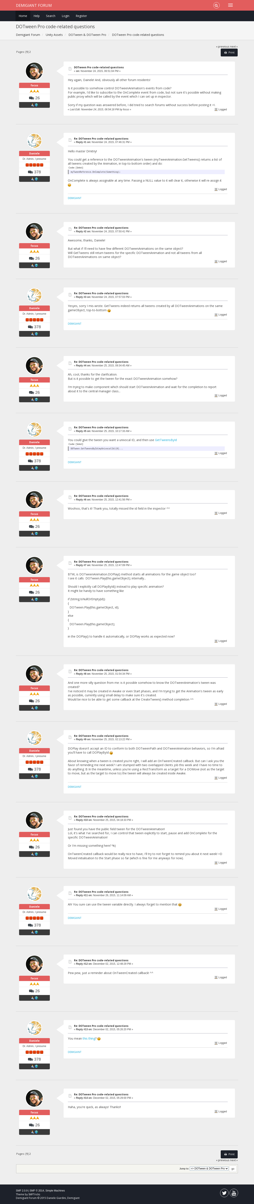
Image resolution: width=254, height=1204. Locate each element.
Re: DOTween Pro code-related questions (101, 138)
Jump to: (184, 1168)
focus (34, 85)
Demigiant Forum (34, 5)
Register (81, 16)
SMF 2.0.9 (22, 1190)
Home (23, 16)
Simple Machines (55, 1190)
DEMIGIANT (74, 198)
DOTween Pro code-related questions (99, 67)
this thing (89, 1038)
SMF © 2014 (37, 1190)
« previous (222, 46)
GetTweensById (166, 440)
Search (50, 16)
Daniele (34, 153)
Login (65, 16)
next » (234, 46)
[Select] (79, 167)
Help (36, 16)
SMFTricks (34, 1194)
